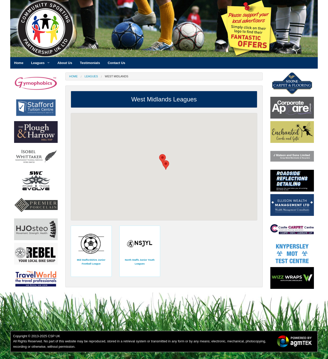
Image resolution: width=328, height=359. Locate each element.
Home (73, 76)
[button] (165, 165)
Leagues (91, 76)
